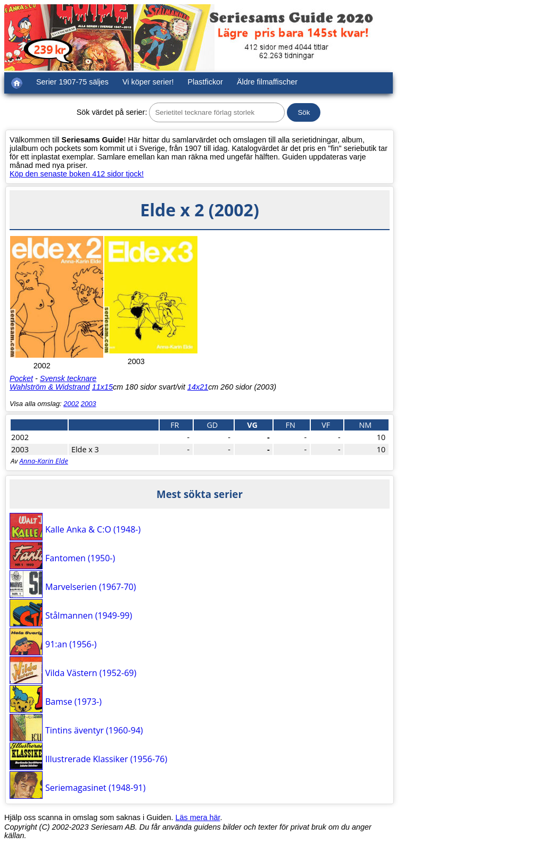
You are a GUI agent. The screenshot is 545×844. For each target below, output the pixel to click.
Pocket (21, 378)
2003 (88, 404)
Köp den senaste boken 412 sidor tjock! (77, 174)
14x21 (197, 387)
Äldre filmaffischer (267, 82)
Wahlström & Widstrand (50, 387)
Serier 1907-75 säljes (72, 82)
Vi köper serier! (148, 82)
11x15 (102, 387)
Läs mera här (198, 817)
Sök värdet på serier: (112, 112)
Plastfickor (205, 82)
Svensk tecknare (68, 378)
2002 (71, 404)
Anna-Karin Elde (44, 461)
